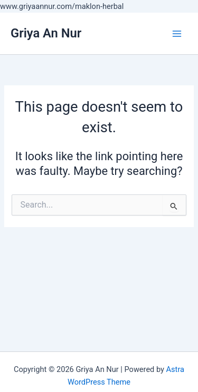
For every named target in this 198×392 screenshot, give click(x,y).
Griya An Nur (46, 33)
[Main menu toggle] (176, 33)
